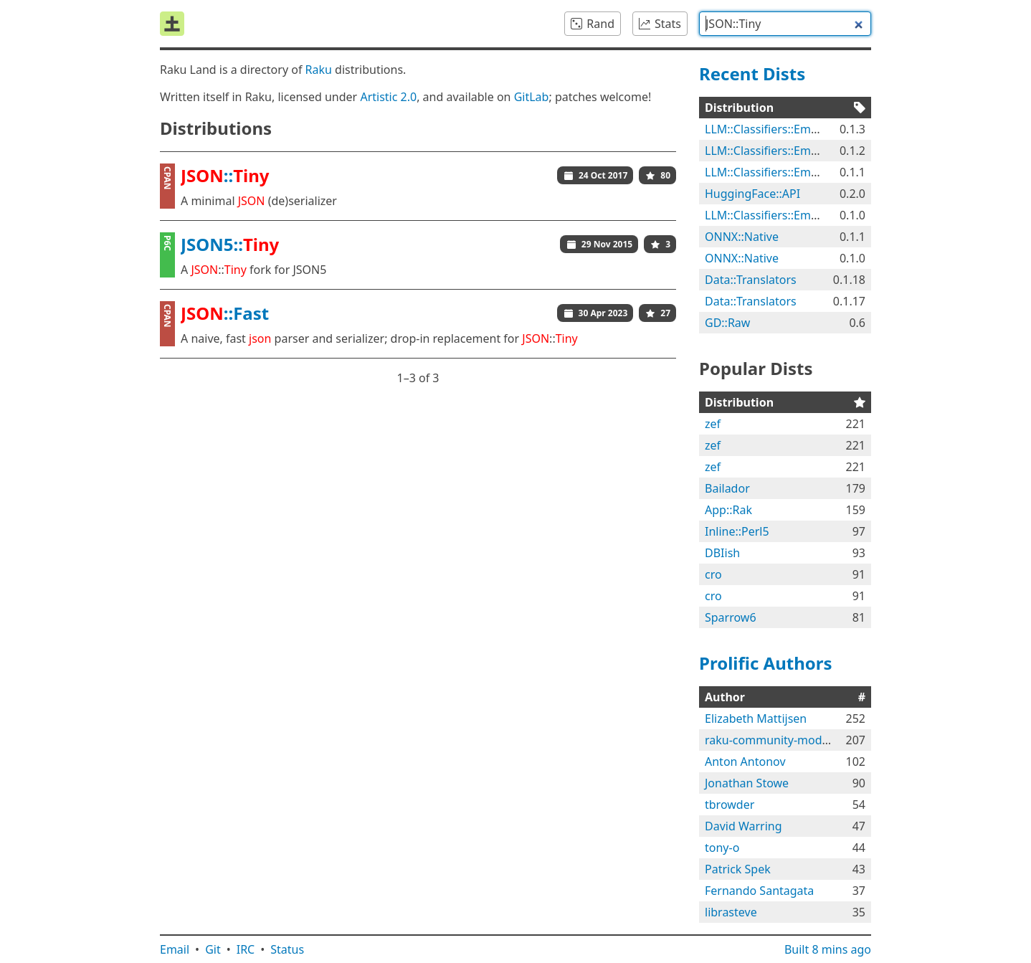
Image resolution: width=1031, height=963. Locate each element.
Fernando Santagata (759, 890)
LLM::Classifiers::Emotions (775, 129)
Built (827, 949)
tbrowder (729, 804)
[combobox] (785, 23)
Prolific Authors (765, 663)
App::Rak (728, 510)
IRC (246, 949)
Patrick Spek (738, 869)
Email (174, 949)
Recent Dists (752, 73)
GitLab (531, 97)
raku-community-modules (774, 740)
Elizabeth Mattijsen (756, 718)
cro (713, 574)
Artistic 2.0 (388, 97)
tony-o (722, 847)
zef (713, 424)
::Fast (225, 313)
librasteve (731, 912)
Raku (318, 69)
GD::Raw (727, 323)
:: (225, 175)
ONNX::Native (742, 237)
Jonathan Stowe (747, 783)
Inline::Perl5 (737, 531)
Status (287, 949)
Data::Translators (751, 280)
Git (213, 949)
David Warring (743, 826)
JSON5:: (230, 244)
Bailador (727, 488)
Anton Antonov (745, 761)
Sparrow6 (730, 617)
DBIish (722, 553)
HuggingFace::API (752, 193)
